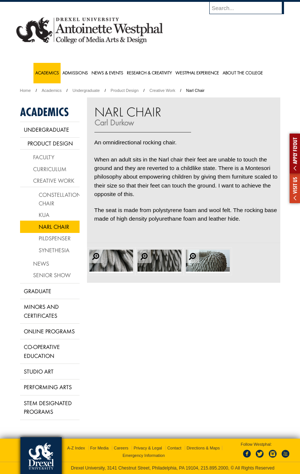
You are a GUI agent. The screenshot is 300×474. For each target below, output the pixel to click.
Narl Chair (54, 226)
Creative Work (162, 90)
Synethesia (54, 250)
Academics (52, 90)
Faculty (43, 157)
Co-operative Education (42, 351)
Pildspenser (55, 238)
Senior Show (52, 275)
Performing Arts (48, 387)
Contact (174, 448)
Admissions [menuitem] (75, 73)
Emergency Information (144, 455)
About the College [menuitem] (243, 73)
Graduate (37, 291)
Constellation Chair (59, 199)
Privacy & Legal (147, 448)
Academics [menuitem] (47, 73)
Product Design (125, 90)
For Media (99, 448)
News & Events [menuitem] (107, 73)
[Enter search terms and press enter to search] (250, 8)
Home (25, 90)
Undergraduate (86, 90)
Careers (121, 448)
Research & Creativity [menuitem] (149, 73)
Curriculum (50, 169)
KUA (44, 214)
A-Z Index (76, 448)
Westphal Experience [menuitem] (197, 73)
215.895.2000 (214, 468)
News (41, 263)
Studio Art (39, 371)
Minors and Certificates (41, 311)
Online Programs (49, 331)
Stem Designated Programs (48, 407)
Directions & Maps (203, 448)
